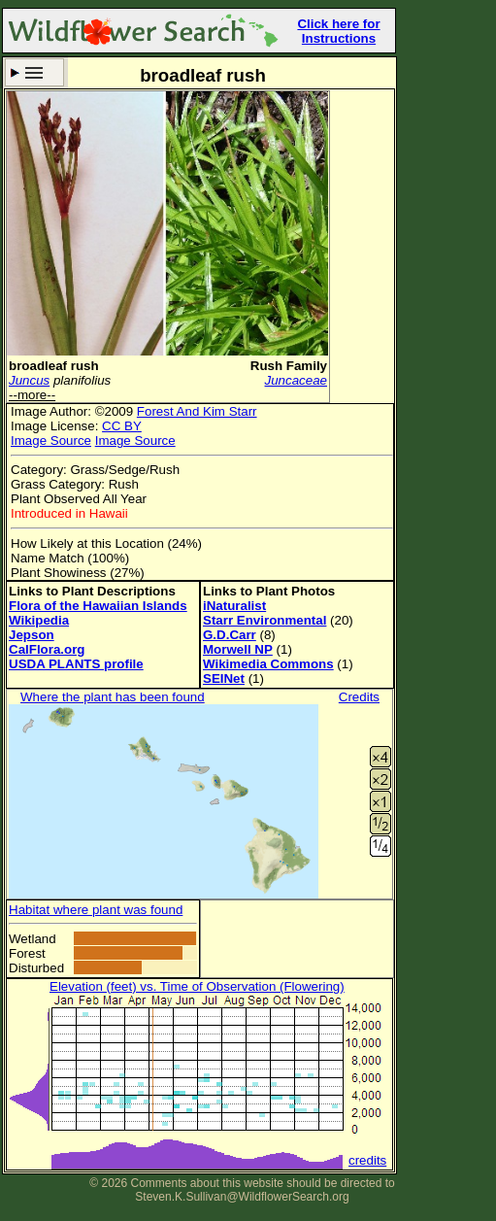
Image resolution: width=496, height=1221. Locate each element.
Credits (359, 697)
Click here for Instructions (338, 31)
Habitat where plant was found (95, 909)
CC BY (122, 426)
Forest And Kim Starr (197, 411)
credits (367, 1160)
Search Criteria (34, 72)
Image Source (51, 440)
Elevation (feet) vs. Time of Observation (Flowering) (197, 986)
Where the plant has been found (112, 697)
